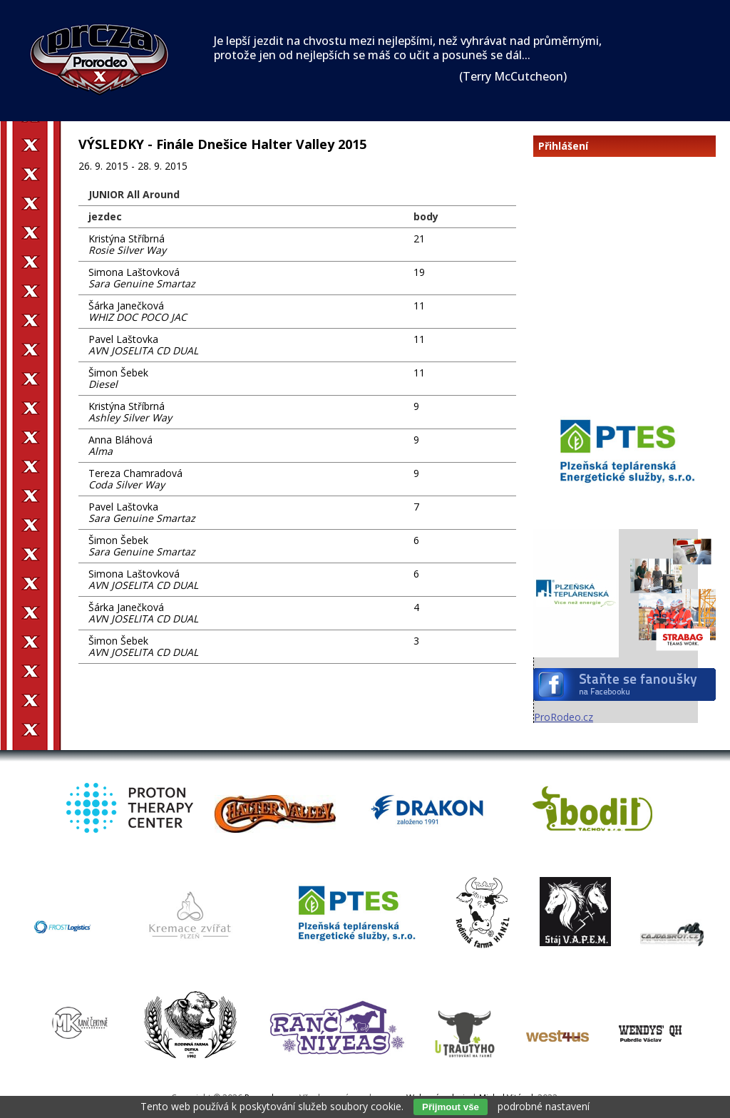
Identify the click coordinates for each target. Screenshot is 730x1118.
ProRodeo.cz (563, 717)
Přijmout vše (450, 1107)
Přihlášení (563, 146)
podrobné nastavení (544, 1106)
